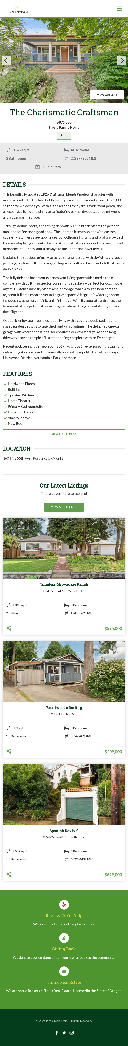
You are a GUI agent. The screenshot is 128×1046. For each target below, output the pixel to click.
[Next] (121, 60)
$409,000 (113, 751)
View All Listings (64, 507)
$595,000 (113, 628)
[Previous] (6, 60)
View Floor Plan (64, 434)
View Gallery (107, 94)
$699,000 (113, 874)
